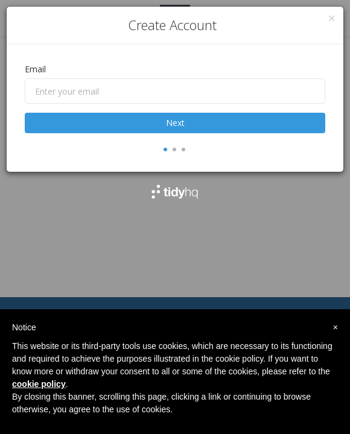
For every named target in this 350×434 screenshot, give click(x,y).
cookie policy (39, 384)
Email (35, 69)
